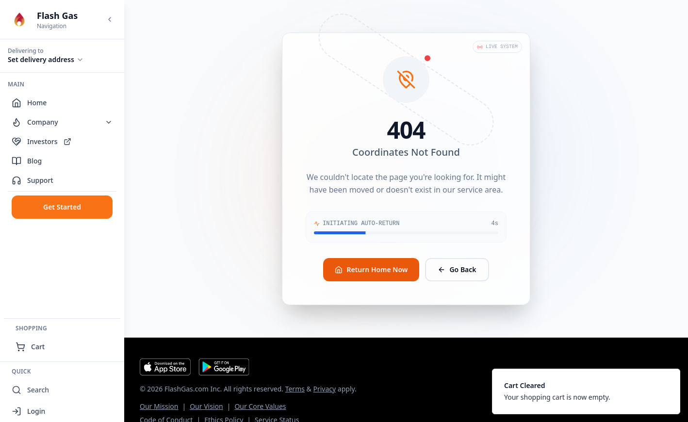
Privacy (324, 388)
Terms (295, 388)
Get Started (62, 206)
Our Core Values (260, 406)
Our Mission (159, 406)
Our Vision (206, 406)
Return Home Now (371, 269)
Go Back (457, 269)
